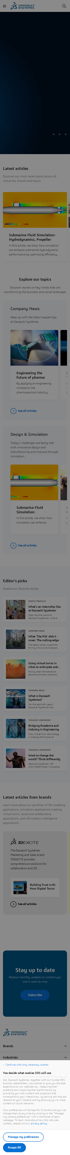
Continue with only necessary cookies (27, 1065)
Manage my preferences (23, 1136)
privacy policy (39, 1123)
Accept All (14, 1147)
